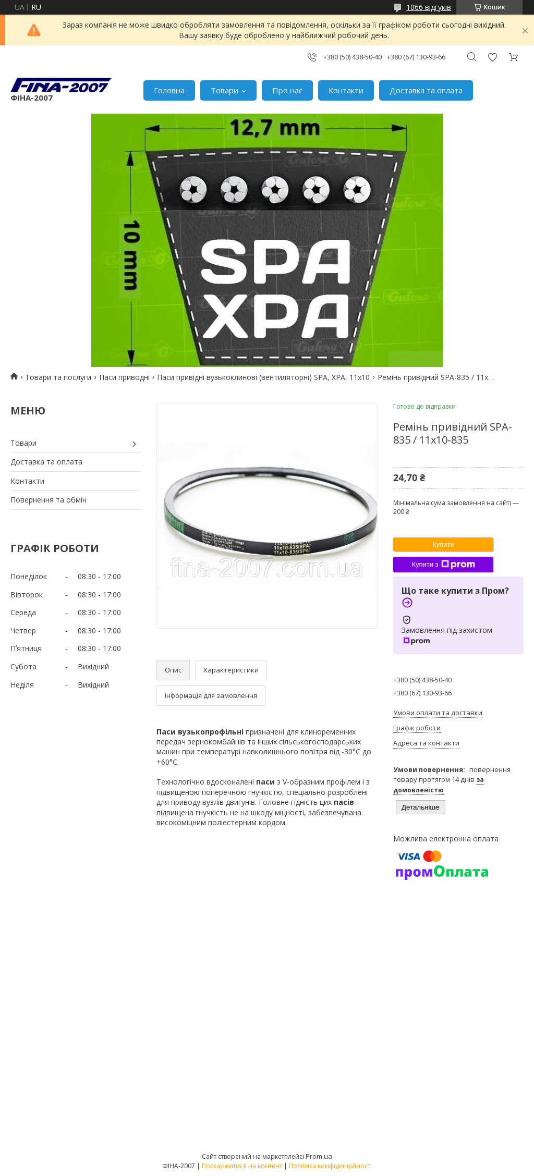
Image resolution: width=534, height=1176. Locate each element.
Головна (169, 90)
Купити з (443, 564)
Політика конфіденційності (330, 1165)
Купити (443, 544)
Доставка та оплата (426, 90)
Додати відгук (492, 57)
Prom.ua (319, 1156)
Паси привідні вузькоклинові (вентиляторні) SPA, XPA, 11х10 (263, 377)
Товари (224, 90)
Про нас (287, 90)
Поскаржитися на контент (242, 1165)
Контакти (346, 90)
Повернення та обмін (48, 500)
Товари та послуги (58, 377)
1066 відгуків (428, 7)
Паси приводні (124, 377)
